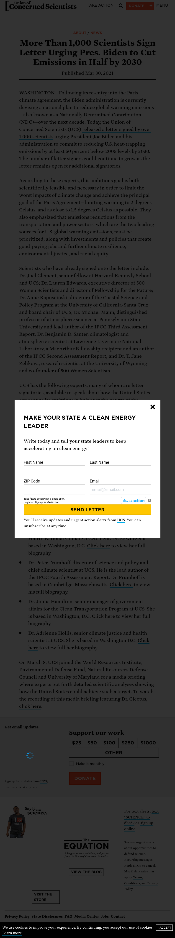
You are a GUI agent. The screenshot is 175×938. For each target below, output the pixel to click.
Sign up (39, 502)
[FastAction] (133, 500)
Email (120, 487)
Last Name (120, 468)
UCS (121, 520)
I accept (164, 927)
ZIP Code (54, 487)
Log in (27, 502)
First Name (54, 468)
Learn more (12, 933)
